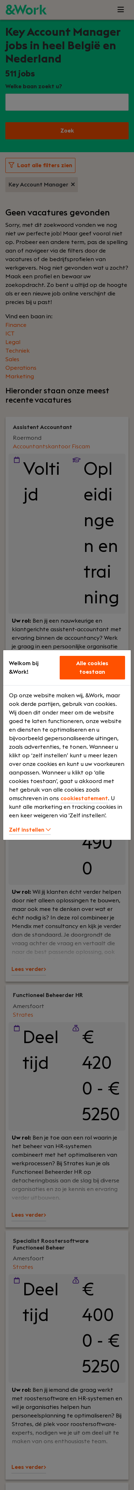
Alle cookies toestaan (92, 668)
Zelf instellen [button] (30, 830)
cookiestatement (84, 798)
